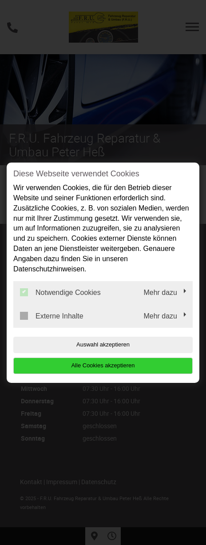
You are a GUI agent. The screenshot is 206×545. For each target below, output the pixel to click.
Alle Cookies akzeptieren (103, 365)
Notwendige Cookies (60, 292)
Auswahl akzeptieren (103, 344)
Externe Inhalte (51, 316)
